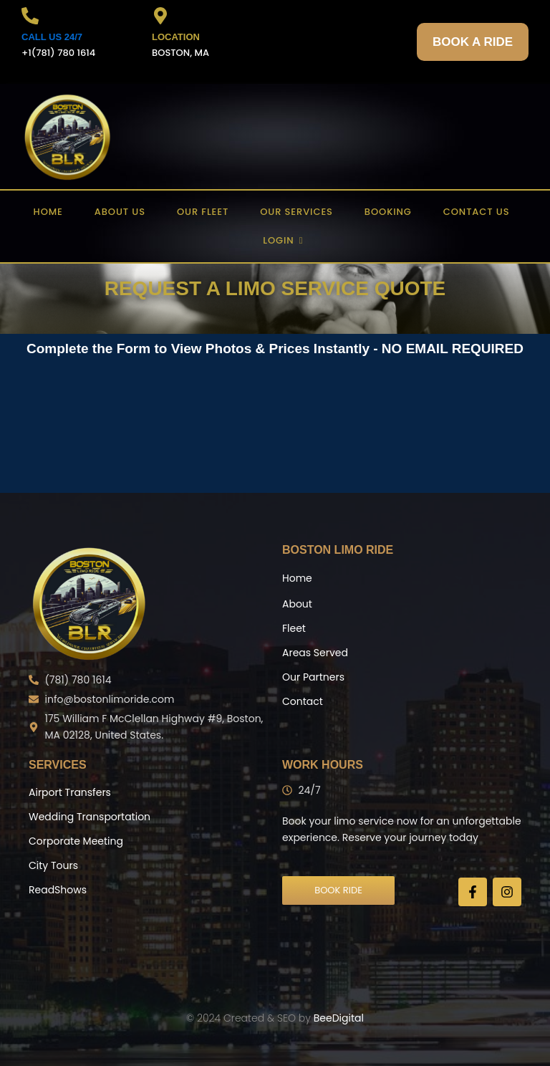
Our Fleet (202, 212)
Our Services (296, 212)
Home (48, 212)
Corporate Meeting (76, 841)
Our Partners (313, 677)
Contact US (476, 212)
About (297, 604)
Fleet (294, 628)
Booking (388, 212)
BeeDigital (339, 1018)
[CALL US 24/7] (30, 17)
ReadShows (58, 890)
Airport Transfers (70, 792)
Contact (302, 701)
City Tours (53, 865)
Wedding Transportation (89, 817)
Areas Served (315, 652)
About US (120, 212)
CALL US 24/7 (51, 37)
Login (282, 240)
